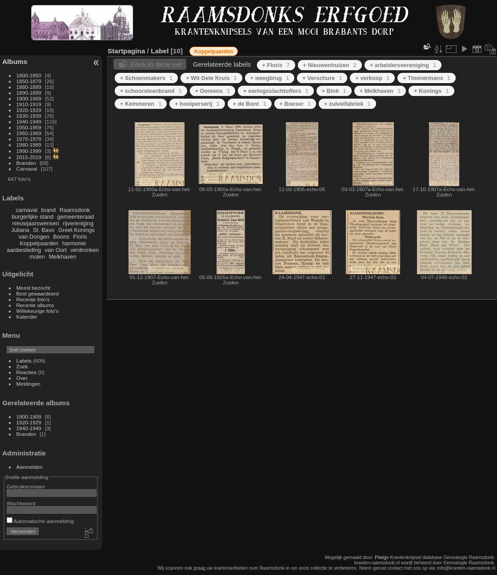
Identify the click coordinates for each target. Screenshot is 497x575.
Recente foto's (33, 299)
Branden (26, 163)
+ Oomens (212, 91)
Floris (80, 236)
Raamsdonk (75, 210)
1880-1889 (28, 87)
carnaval (26, 210)
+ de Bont (249, 103)
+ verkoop (372, 78)
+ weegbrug (269, 78)
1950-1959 (28, 127)
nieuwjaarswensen (35, 223)
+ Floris (276, 65)
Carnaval (26, 169)
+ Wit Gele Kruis (211, 78)
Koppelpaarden (39, 243)
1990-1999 (28, 151)
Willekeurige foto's (37, 311)
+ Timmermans (426, 78)
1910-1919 (28, 104)
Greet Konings (76, 230)
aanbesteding (24, 250)
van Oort (56, 250)
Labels (24, 360)
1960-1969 (28, 133)
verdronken (84, 250)
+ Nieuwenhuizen (330, 65)
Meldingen (28, 384)
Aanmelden (29, 467)
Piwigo (382, 557)
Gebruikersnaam (26, 486)
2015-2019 (28, 157)
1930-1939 (28, 116)
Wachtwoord (21, 503)
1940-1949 (28, 121)
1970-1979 (28, 139)
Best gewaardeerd (37, 293)
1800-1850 (28, 75)
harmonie (74, 243)
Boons (61, 236)
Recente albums (35, 305)
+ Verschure (322, 78)
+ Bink (334, 91)
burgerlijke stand (32, 216)
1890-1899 (28, 93)
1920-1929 (28, 110)
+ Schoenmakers (146, 78)
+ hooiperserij (197, 103)
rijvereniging (78, 223)
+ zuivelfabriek (347, 103)
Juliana (20, 230)
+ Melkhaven (380, 91)
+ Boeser (295, 103)
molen (37, 256)
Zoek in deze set (156, 64)
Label (159, 51)
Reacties (26, 372)
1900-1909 (28, 98)
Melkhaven (62, 256)
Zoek (22, 366)
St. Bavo (43, 230)
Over (22, 378)
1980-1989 (28, 145)
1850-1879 (28, 81)
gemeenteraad (75, 216)
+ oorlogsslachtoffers (276, 91)
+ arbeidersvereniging (403, 65)
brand (48, 210)
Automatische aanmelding (40, 521)
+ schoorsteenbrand (151, 91)
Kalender (26, 316)
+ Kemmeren (140, 103)
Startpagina (126, 51)
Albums (14, 61)
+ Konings (431, 91)
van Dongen (34, 236)
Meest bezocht (33, 288)
